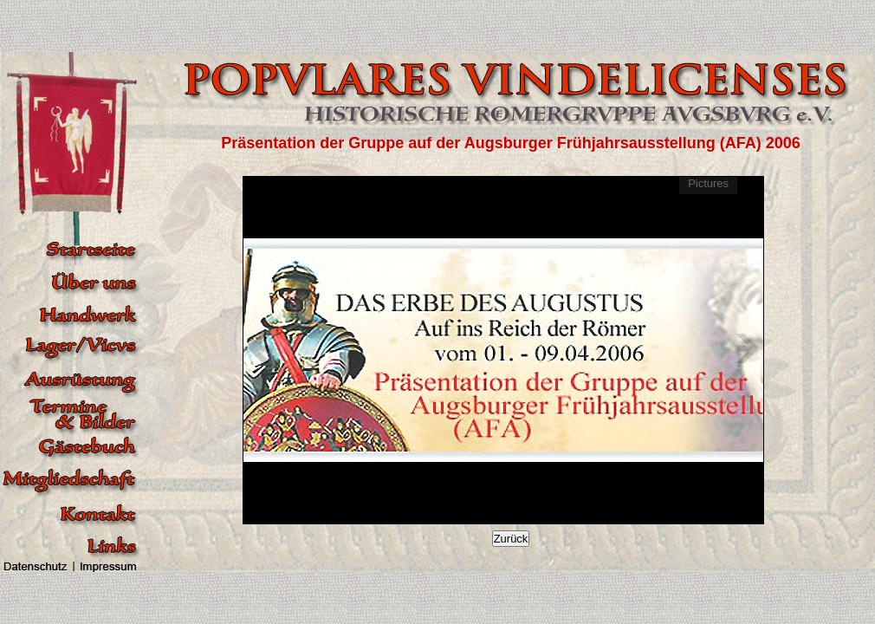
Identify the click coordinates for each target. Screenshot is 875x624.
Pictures (708, 183)
